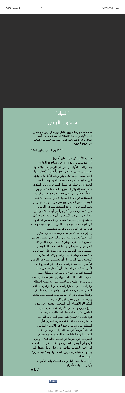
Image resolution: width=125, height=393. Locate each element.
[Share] (53, 381)
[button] (62, 61)
